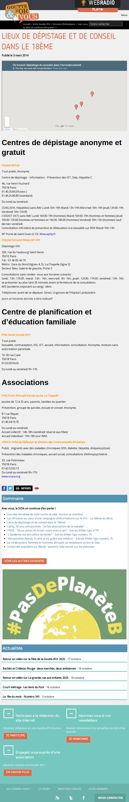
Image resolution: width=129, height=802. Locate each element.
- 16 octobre (47, 668)
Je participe (15, 735)
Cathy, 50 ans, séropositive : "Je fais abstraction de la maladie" (45, 526)
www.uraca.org (11, 476)
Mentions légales (69, 788)
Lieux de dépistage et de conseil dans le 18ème (36, 522)
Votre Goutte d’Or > (42, 24)
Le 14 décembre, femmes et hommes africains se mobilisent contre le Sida (53, 542)
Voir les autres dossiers (24, 561)
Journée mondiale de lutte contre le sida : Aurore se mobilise (45, 514)
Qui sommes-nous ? (19, 788)
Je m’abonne (78, 739)
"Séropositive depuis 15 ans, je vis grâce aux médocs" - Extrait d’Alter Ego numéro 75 (60, 538)
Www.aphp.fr (47, 234)
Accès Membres (98, 788)
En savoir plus (17, 772)
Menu (124, 15)
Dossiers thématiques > (65, 24)
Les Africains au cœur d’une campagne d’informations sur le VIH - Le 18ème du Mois (60, 518)
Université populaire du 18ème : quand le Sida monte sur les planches (50, 546)
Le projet (44, 788)
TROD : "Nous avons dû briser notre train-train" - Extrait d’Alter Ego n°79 (53, 530)
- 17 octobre (42, 659)
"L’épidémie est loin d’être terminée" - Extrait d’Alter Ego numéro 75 (49, 534)
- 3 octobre (28, 696)
